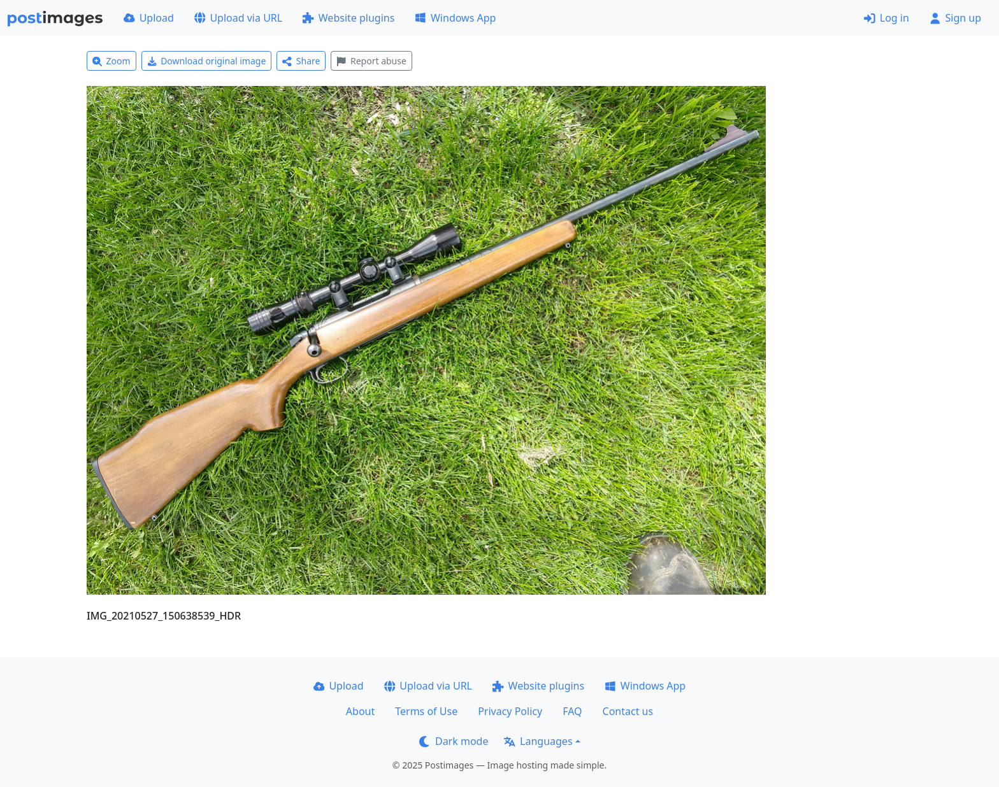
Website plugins (348, 18)
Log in (886, 18)
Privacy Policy (510, 711)
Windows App (455, 18)
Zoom (111, 61)
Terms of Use (426, 711)
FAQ (572, 711)
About (360, 711)
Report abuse (371, 61)
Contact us (628, 711)
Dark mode (453, 741)
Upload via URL (238, 18)
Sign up (955, 18)
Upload (149, 18)
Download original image (206, 61)
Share (301, 61)
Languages (538, 741)
